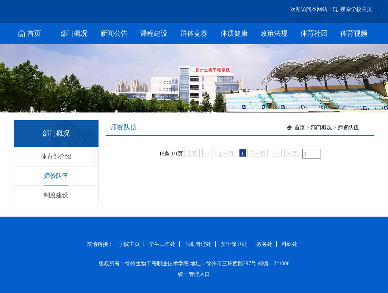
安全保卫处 (234, 244)
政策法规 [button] (274, 33)
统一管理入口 (194, 274)
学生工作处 (162, 244)
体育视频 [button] (354, 33)
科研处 (289, 244)
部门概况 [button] (74, 33)
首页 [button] (34, 33)
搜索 (345, 9)
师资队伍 (56, 176)
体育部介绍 (56, 156)
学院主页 (129, 244)
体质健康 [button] (234, 33)
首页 (299, 127)
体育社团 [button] (314, 33)
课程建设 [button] (153, 33)
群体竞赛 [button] (194, 33)
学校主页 (361, 9)
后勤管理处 (198, 244)
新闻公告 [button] (114, 33)
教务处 (264, 244)
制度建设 (56, 195)
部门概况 (321, 127)
